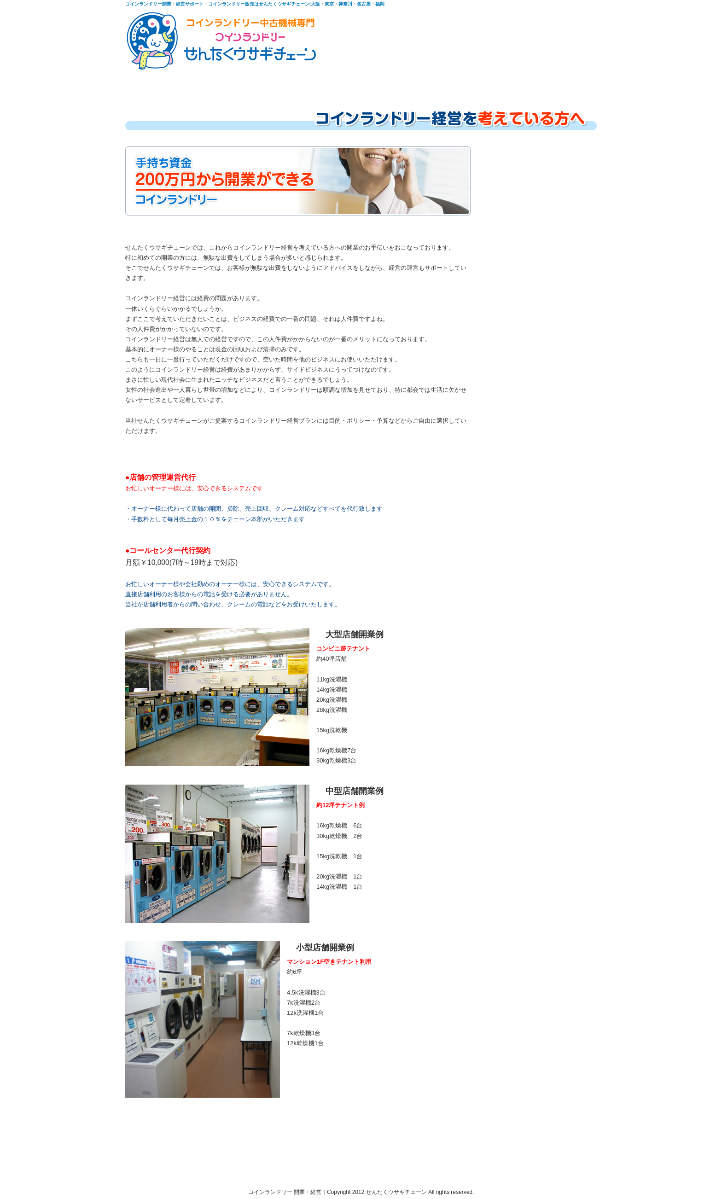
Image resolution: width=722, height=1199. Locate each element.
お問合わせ (562, 84)
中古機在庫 (324, 84)
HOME (155, 84)
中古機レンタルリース (414, 84)
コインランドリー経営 (237, 84)
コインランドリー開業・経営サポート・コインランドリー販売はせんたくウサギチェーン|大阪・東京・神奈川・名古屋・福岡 (254, 3)
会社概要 (499, 84)
